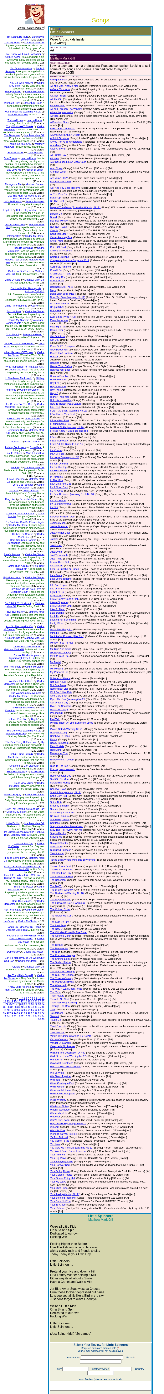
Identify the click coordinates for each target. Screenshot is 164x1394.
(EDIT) (56, 29)
